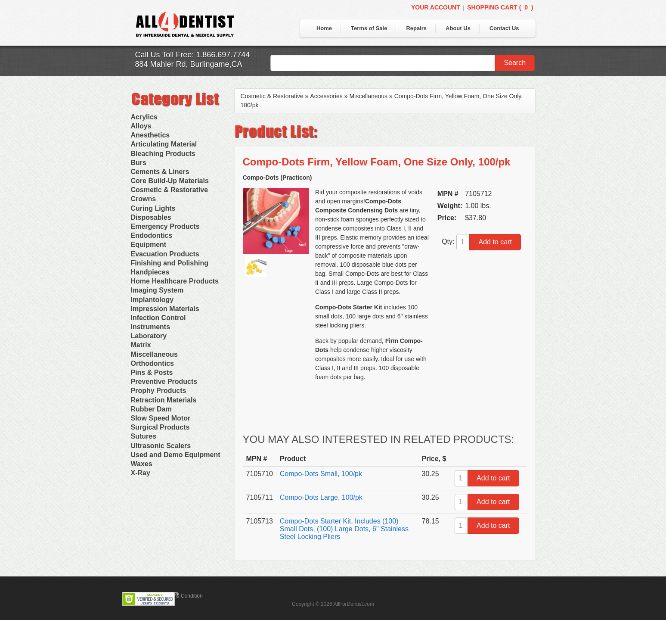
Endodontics (152, 235)
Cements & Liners (160, 171)
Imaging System (157, 290)
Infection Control (158, 317)
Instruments (150, 326)
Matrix (141, 345)
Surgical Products (160, 427)
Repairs (416, 28)
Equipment (149, 244)
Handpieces (150, 272)
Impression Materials (165, 308)
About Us (458, 28)
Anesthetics (150, 135)
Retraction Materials (164, 400)
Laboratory (149, 336)
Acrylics (144, 117)
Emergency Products (165, 226)
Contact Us (504, 28)
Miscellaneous (154, 354)
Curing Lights (153, 208)
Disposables (151, 217)
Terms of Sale (369, 28)
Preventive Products (164, 381)
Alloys (141, 126)
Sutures (144, 436)
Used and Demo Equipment (175, 454)
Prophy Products (158, 390)
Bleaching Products (163, 153)
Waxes (141, 463)
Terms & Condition (182, 596)
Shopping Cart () (500, 7)
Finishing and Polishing (169, 263)
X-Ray (140, 473)
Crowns (143, 199)
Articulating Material (164, 144)
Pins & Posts (152, 372)
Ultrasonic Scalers (161, 445)
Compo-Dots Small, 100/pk (321, 473)
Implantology (152, 299)
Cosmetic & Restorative (169, 189)
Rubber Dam (151, 409)
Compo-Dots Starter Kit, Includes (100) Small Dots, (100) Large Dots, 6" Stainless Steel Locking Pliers (344, 528)
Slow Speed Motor (161, 418)
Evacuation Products (165, 254)
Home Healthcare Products (175, 281)
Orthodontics (152, 363)
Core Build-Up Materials (170, 180)
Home (324, 28)
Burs (138, 162)
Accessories (326, 96)
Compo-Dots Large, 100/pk (321, 497)
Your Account (435, 7)
